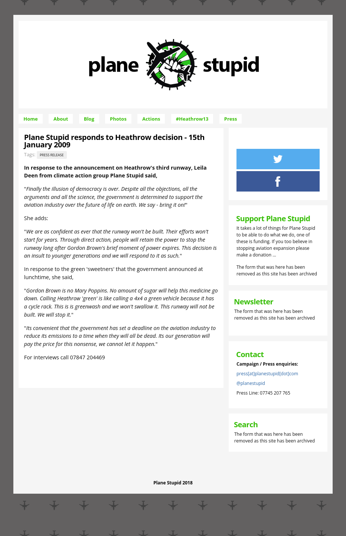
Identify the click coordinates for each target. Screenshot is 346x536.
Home (30, 118)
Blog (89, 118)
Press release (52, 155)
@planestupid (250, 383)
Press (230, 118)
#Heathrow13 (192, 118)
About (60, 118)
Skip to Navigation (231, 24)
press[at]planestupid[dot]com (267, 373)
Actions (151, 118)
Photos (118, 118)
